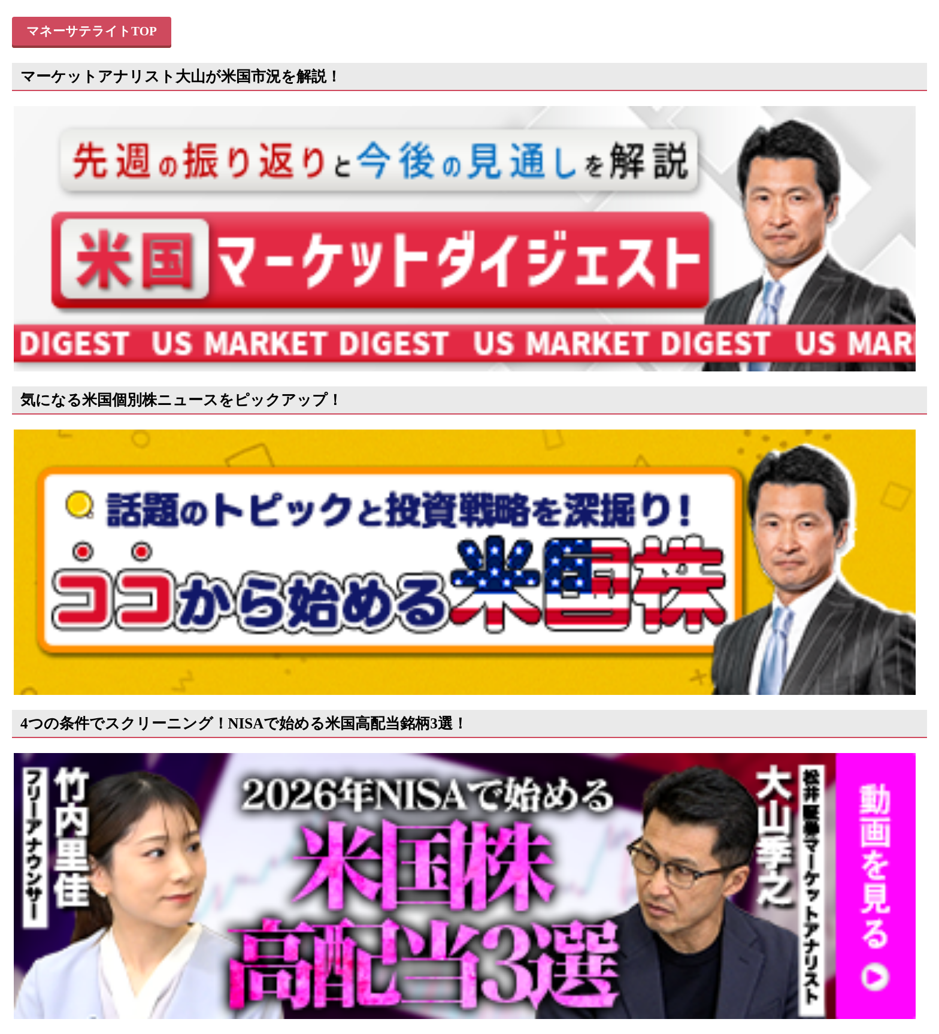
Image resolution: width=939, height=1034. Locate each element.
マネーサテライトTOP (91, 31)
